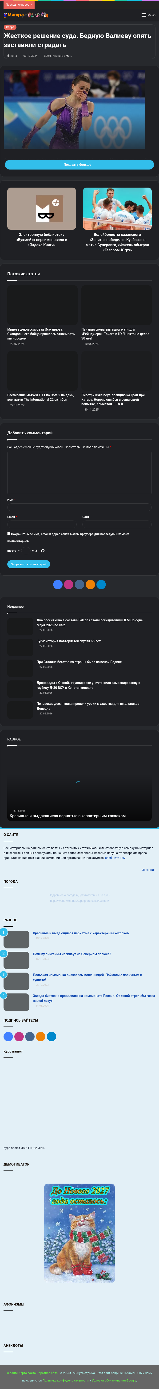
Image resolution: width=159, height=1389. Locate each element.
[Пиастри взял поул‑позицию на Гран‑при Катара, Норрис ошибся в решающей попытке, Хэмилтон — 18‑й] (116, 371)
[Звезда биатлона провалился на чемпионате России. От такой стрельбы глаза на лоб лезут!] (16, 1002)
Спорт (10, 27)
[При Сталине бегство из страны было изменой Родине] (20, 668)
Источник (148, 870)
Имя (11, 500)
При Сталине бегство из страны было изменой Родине (79, 662)
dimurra (12, 55)
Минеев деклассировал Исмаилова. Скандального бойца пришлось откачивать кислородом (41, 334)
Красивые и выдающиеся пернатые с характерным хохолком (72, 815)
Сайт (85, 517)
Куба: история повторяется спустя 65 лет (69, 641)
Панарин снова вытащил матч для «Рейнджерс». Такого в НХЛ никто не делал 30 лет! (115, 334)
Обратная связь (47, 1373)
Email (12, 517)
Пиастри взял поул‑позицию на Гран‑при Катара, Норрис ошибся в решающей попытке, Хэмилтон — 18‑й (113, 399)
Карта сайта (27, 1373)
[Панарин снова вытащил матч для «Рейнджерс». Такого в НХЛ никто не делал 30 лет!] (116, 305)
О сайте (12, 1373)
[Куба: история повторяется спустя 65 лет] (20, 647)
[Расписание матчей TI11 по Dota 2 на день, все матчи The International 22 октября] (42, 371)
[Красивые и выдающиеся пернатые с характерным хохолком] (16, 939)
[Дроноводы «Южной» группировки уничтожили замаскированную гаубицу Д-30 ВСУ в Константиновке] (20, 689)
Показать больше (79, 164)
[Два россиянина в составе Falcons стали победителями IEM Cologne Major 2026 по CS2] (20, 626)
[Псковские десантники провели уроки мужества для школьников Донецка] (20, 710)
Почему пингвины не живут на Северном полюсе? (72, 954)
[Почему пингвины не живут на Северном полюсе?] (16, 960)
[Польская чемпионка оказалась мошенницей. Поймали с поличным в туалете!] (16, 981)
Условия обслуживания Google (114, 1380)
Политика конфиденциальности (66, 1380)
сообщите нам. (115, 858)
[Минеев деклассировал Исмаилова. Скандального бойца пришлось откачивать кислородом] (42, 305)
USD (24, 1148)
